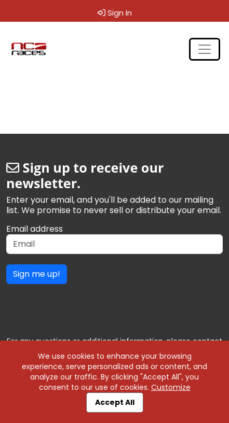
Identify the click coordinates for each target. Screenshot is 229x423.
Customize (171, 387)
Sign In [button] (115, 13)
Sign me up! (36, 274)
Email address (34, 229)
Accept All (114, 402)
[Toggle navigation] (204, 49)
